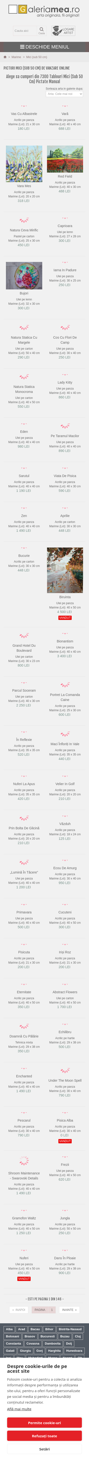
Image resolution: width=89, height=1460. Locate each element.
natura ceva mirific (24, 230)
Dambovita (53, 1343)
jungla (65, 1218)
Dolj (69, 1343)
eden (24, 432)
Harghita (54, 1350)
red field (65, 176)
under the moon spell (65, 1080)
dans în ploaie (65, 1258)
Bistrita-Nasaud (70, 1329)
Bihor (49, 1329)
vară (64, 114)
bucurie (24, 556)
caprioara (65, 226)
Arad (21, 1329)
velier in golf (65, 784)
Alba (9, 1329)
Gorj (39, 1350)
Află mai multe (19, 1408)
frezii (65, 1165)
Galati (10, 1350)
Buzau (65, 1336)
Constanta (13, 1343)
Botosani (12, 1336)
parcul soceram (24, 690)
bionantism (65, 641)
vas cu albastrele (24, 114)
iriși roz (65, 952)
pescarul (24, 1120)
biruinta (64, 597)
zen (24, 516)
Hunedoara (74, 1350)
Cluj (78, 1336)
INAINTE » (69, 1310)
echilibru (65, 1032)
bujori (24, 293)
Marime (17, 57)
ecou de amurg (65, 868)
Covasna (33, 1343)
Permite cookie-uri (44, 1422)
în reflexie (24, 740)
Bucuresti (48, 1336)
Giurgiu (25, 1350)
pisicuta (24, 952)
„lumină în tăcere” (24, 872)
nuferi (24, 1258)
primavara (24, 912)
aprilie (65, 516)
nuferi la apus (24, 784)
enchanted (24, 1076)
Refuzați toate (44, 1435)
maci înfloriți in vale (65, 744)
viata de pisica (65, 476)
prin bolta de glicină (24, 828)
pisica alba (65, 1120)
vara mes (24, 186)
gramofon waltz (24, 1218)
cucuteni (64, 912)
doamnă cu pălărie (23, 1036)
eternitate (24, 992)
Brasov (30, 1336)
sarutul (24, 476)
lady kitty (65, 382)
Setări (44, 1449)
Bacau (35, 1329)
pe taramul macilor (65, 436)
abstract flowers (65, 992)
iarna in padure (65, 270)
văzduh (64, 824)
